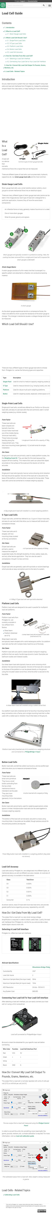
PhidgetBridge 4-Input (32, 752)
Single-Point (7, 382)
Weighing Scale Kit (10, 458)
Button (5, 394)
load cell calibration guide (25, 1136)
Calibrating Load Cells (12, 1195)
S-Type (5, 386)
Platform (6, 390)
